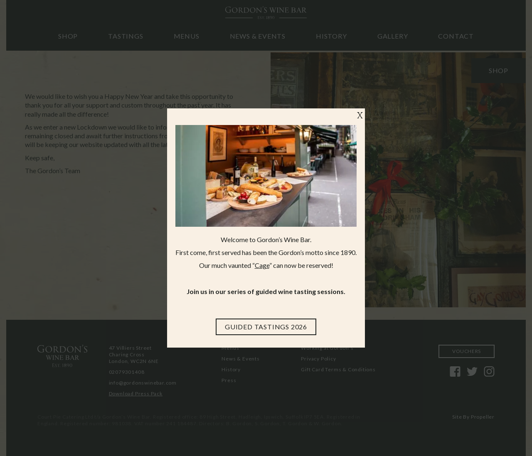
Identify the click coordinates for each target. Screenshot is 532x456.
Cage (262, 265)
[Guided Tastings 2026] (266, 327)
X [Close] (360, 116)
